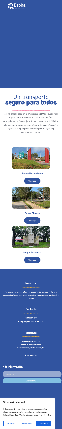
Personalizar (10, 424)
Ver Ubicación (31, 355)
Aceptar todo (43, 424)
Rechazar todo (27, 424)
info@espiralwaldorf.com (31, 321)
